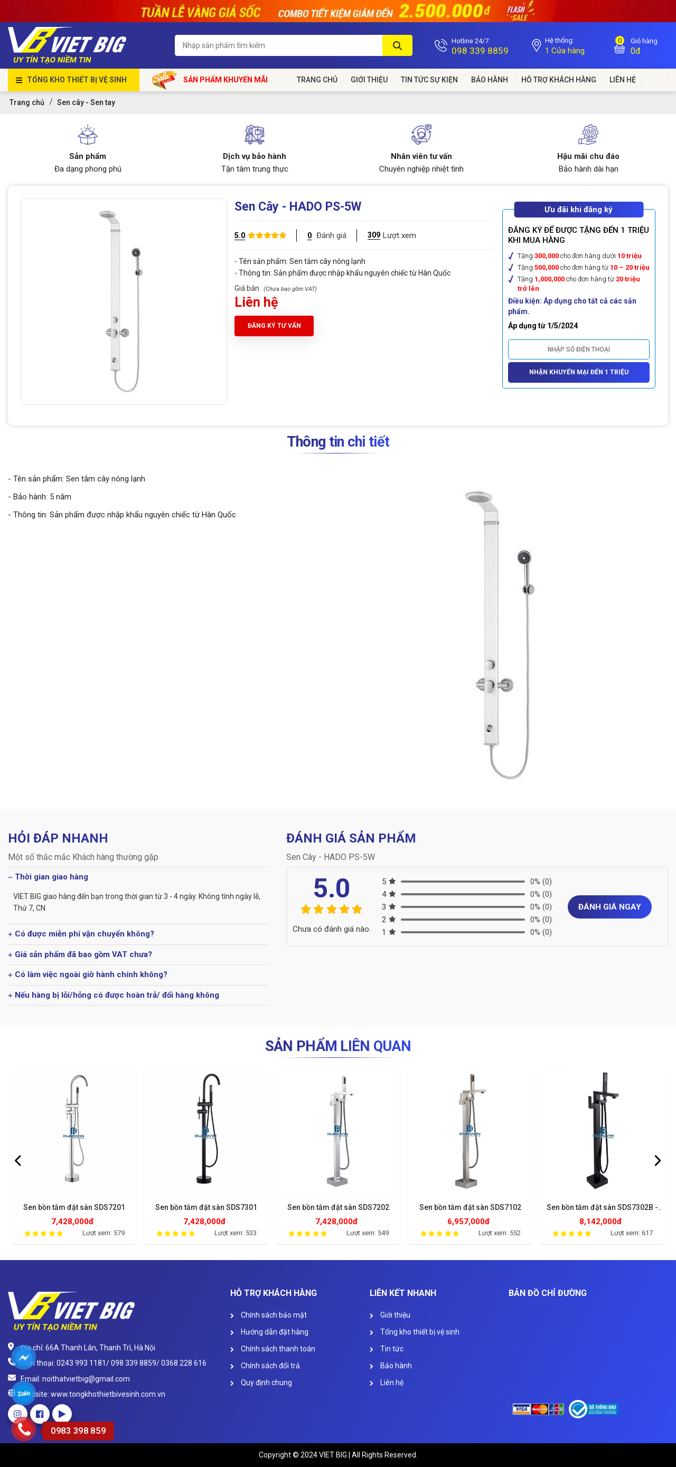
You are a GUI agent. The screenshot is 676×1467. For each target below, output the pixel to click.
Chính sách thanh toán (272, 1349)
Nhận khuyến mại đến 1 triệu (578, 372)
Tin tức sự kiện (429, 79)
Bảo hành (489, 79)
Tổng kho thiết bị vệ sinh (77, 79)
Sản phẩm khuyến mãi (210, 80)
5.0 (239, 235)
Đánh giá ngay (609, 907)
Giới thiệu (390, 1315)
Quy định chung (261, 1382)
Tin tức (386, 1349)
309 (374, 235)
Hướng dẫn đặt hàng (269, 1332)
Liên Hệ (622, 79)
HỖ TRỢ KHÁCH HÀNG (558, 79)
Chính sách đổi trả (265, 1365)
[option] (74, 1159)
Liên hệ (386, 1382)
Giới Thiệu (369, 79)
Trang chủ (317, 79)
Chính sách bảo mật (268, 1315)
